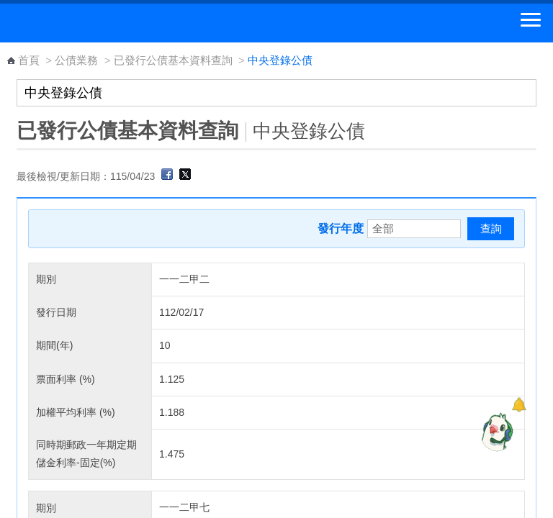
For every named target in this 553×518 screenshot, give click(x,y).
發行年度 (341, 228)
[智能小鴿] (495, 431)
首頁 (29, 60)
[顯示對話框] (519, 405)
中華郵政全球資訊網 (90, 23)
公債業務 (76, 60)
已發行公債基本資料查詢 (173, 60)
